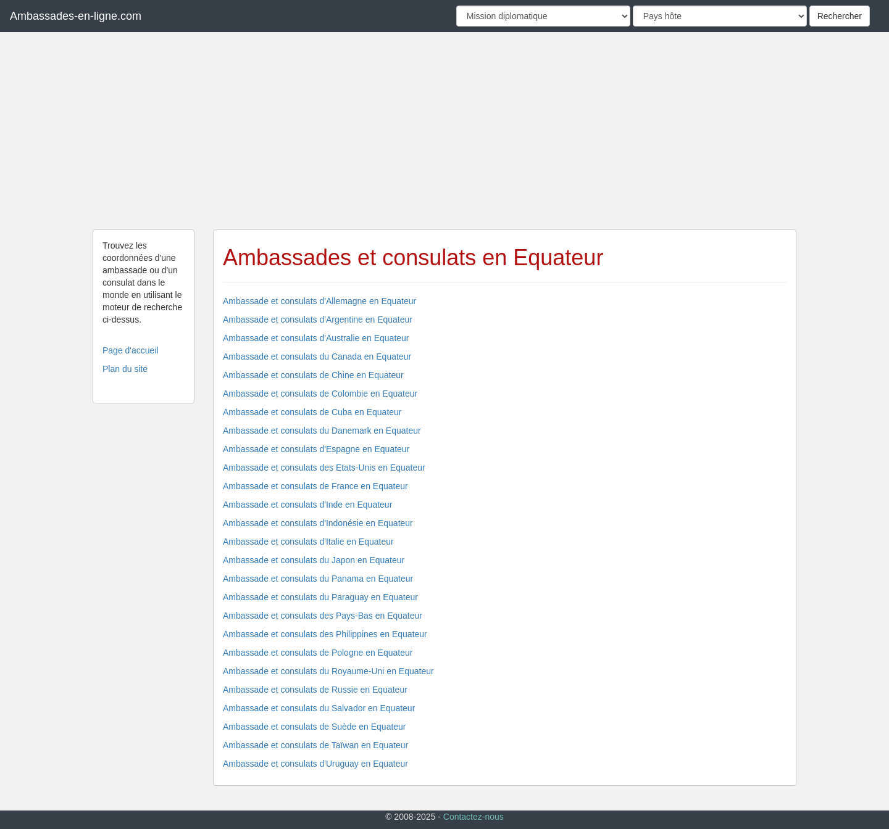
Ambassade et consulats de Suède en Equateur (314, 727)
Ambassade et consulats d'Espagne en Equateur (316, 449)
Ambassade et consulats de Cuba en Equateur (312, 412)
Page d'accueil (130, 350)
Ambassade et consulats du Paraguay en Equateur (320, 597)
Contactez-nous (473, 817)
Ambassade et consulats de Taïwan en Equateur (315, 745)
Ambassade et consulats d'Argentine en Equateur (317, 319)
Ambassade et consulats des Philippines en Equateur (325, 634)
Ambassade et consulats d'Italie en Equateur (308, 541)
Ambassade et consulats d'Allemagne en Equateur (319, 301)
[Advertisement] (444, 130)
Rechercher (839, 16)
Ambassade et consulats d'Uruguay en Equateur (315, 764)
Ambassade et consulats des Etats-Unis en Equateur (324, 467)
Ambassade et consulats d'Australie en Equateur (316, 338)
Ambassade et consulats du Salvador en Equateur (319, 708)
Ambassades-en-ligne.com (75, 16)
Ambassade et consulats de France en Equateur (315, 486)
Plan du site (125, 369)
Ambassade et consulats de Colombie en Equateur (320, 393)
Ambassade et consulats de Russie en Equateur (315, 690)
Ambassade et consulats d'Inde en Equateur (307, 504)
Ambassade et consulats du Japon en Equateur (313, 560)
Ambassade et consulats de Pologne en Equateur (317, 653)
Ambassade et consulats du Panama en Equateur (318, 579)
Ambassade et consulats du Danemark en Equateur (322, 430)
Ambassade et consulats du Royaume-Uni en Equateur (328, 671)
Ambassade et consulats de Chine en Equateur (313, 375)
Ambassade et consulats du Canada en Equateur (317, 356)
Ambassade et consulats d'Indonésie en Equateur (318, 523)
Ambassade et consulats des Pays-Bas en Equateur (322, 616)
